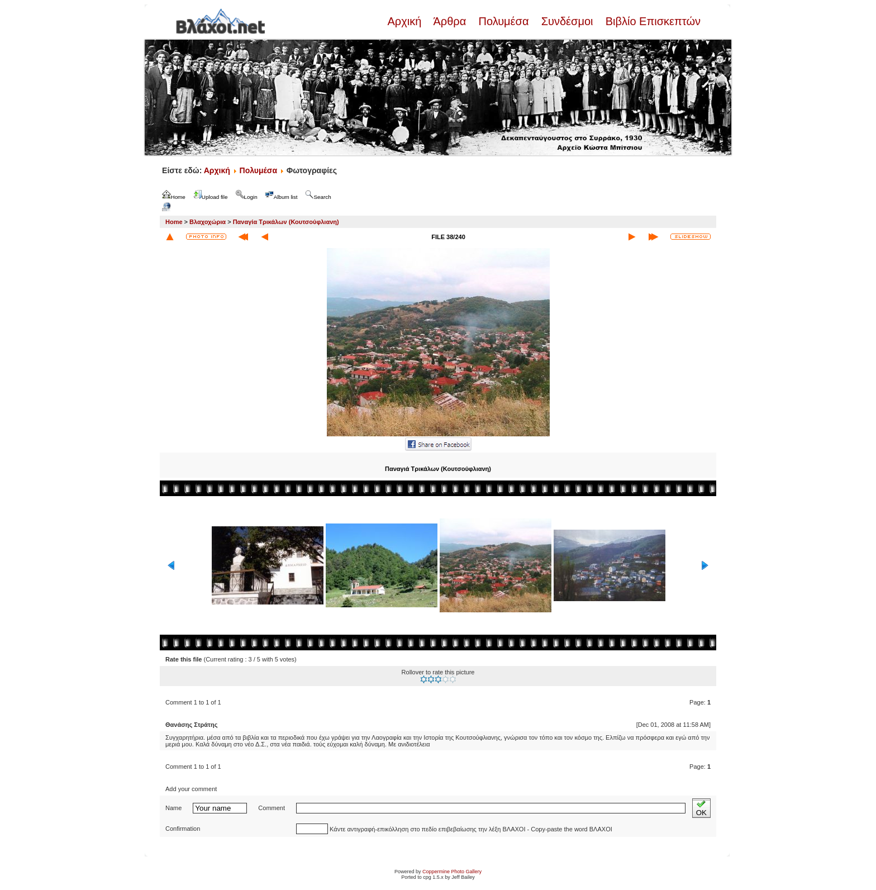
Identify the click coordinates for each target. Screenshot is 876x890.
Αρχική (405, 21)
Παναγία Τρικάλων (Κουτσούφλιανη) (286, 221)
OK (701, 808)
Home (174, 221)
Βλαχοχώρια (207, 221)
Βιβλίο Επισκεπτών (651, 21)
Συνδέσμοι (567, 21)
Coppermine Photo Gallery (452, 871)
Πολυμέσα (503, 21)
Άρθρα (450, 21)
